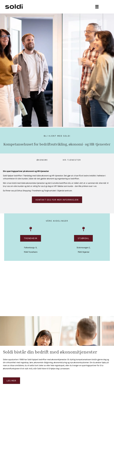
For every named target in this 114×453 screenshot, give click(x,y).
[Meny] (97, 6)
